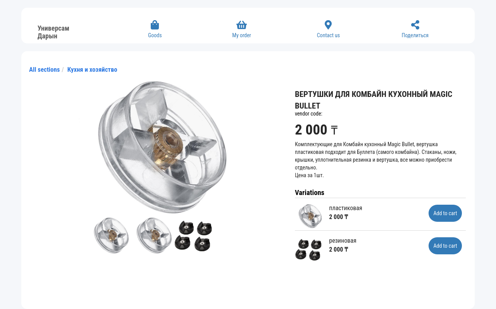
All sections (44, 69)
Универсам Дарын (53, 31)
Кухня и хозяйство (92, 69)
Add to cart (445, 213)
